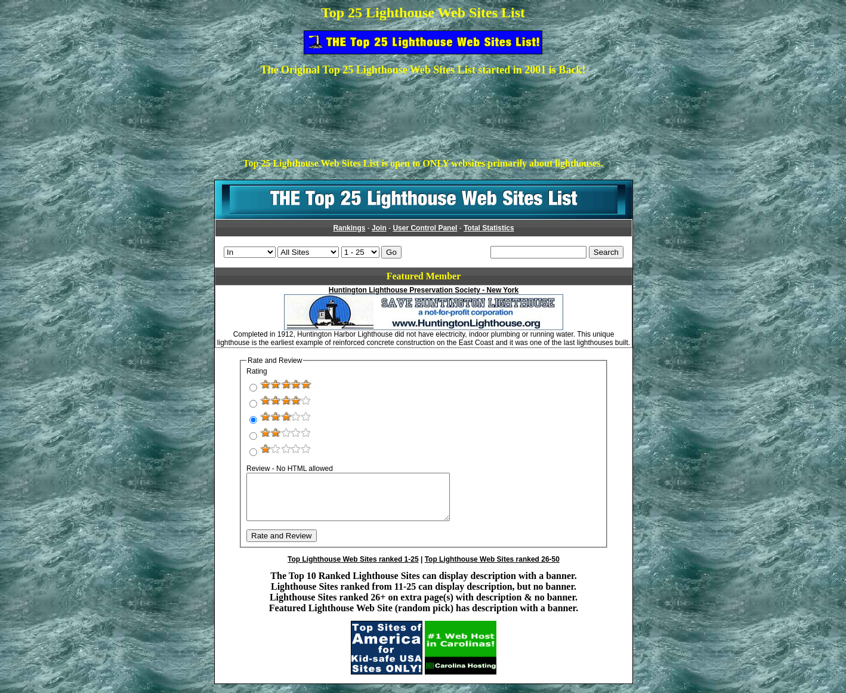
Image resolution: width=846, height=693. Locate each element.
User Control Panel (425, 228)
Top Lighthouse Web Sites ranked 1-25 (353, 568)
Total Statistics (489, 228)
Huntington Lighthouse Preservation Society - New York (423, 290)
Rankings (349, 228)
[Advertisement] (423, 113)
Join (379, 228)
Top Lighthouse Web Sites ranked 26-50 (492, 568)
